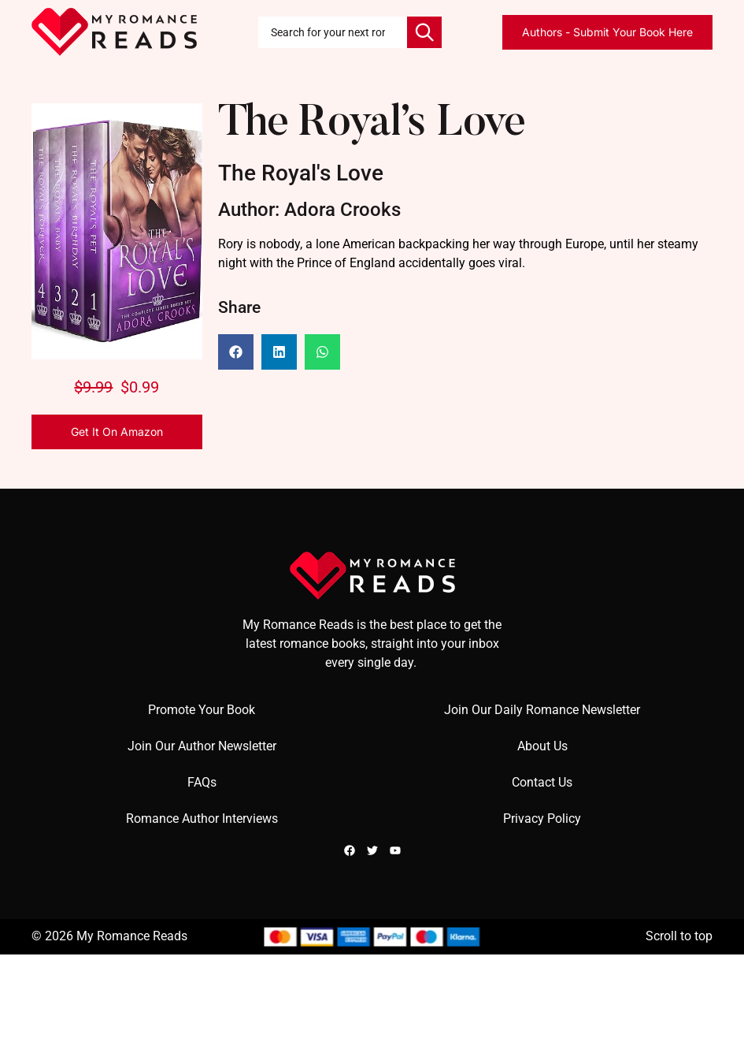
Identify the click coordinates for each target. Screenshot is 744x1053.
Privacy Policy (542, 818)
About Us (542, 746)
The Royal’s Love (371, 125)
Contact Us (542, 782)
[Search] (424, 32)
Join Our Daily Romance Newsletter (542, 709)
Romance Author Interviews (202, 818)
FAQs (202, 782)
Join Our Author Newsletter (202, 746)
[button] (236, 352)
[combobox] (333, 32)
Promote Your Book (201, 709)
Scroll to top (679, 935)
